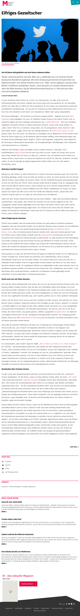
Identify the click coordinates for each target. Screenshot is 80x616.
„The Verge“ (72, 377)
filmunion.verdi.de (40, 611)
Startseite (5, 487)
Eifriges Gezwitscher (29, 487)
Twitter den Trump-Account (62, 131)
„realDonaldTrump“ (52, 122)
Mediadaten (19, 608)
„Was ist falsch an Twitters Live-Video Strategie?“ (58, 344)
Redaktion (28, 608)
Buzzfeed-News (60, 312)
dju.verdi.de (69, 608)
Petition (51, 413)
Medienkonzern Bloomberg (31, 318)
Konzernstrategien (15, 487)
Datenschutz (45, 608)
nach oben (73, 447)
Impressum (9, 608)
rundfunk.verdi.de (57, 608)
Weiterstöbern (27, 584)
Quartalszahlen (47, 235)
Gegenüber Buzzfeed (30, 380)
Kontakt (36, 608)
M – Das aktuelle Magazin (17, 575)
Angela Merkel (19, 153)
